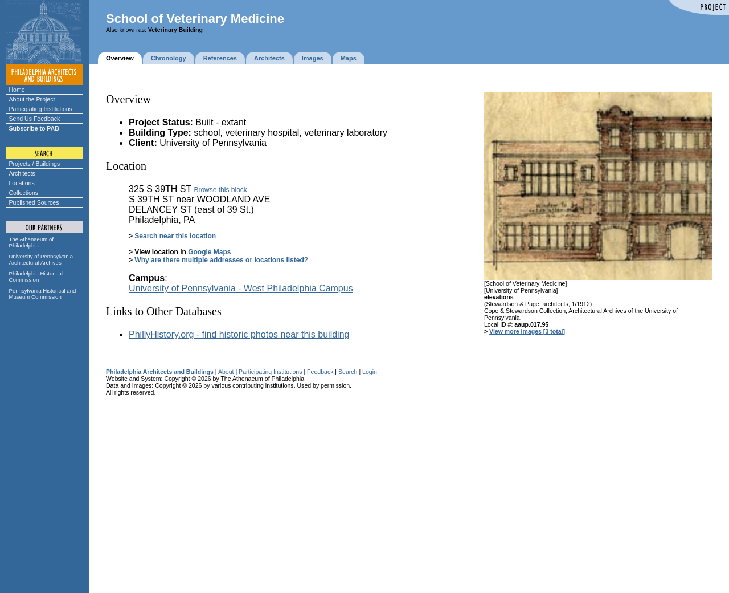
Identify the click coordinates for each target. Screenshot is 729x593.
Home (17, 89)
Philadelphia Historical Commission (36, 276)
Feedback (320, 371)
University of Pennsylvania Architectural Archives (41, 259)
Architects (22, 173)
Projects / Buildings (34, 163)
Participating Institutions (40, 108)
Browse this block (220, 190)
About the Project (32, 99)
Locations (22, 183)
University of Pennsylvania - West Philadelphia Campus (241, 288)
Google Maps (209, 252)
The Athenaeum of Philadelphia (31, 242)
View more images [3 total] (527, 331)
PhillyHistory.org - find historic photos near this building (239, 334)
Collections (24, 192)
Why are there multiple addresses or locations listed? (221, 260)
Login (369, 371)
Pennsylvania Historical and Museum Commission (42, 293)
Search (347, 371)
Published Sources (34, 202)
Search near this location (175, 236)
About (226, 371)
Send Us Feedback (34, 118)
